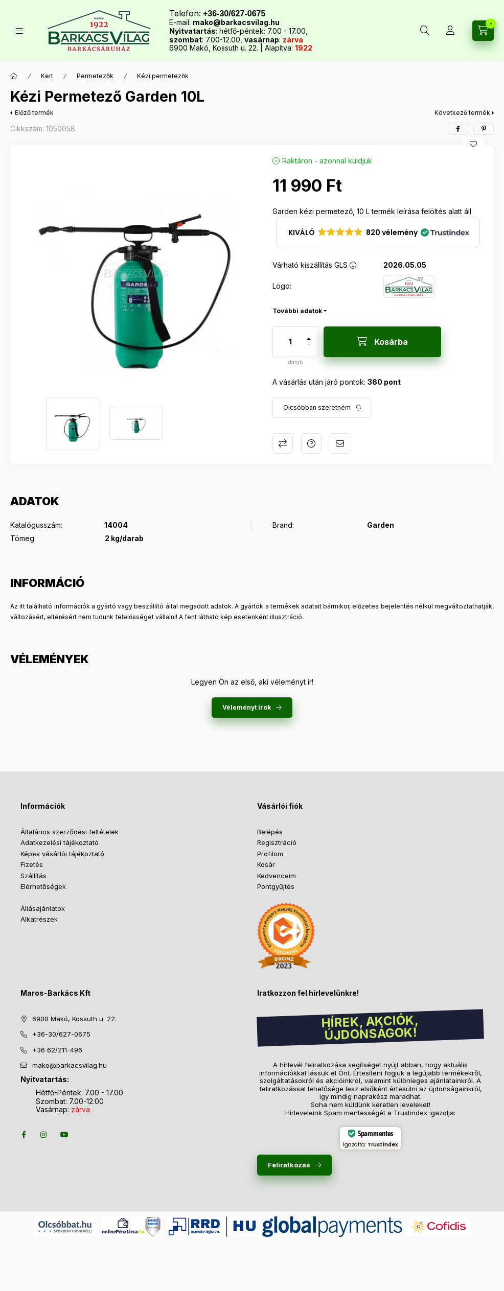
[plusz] (309, 334)
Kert (47, 76)
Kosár (266, 864)
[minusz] (309, 349)
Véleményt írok (246, 707)
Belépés (270, 832)
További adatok (297, 311)
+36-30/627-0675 (61, 1034)
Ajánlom (340, 443)
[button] (136, 271)
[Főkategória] (13, 76)
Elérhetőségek (43, 886)
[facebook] (458, 129)
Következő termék (462, 112)
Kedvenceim (276, 876)
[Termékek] (19, 30)
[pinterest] (483, 129)
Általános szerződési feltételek (69, 832)
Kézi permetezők (163, 76)
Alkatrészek (39, 919)
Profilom (270, 854)
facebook (23, 1134)
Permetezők (95, 76)
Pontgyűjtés (275, 886)
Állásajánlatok (42, 908)
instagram (44, 1134)
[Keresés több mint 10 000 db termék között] (425, 30)
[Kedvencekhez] (473, 144)
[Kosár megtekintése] (483, 30)
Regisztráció (276, 842)
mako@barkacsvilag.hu (236, 22)
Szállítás (33, 876)
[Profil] (450, 30)
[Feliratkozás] (322, 407)
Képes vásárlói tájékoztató (62, 854)
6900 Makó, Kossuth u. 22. (74, 1019)
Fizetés (31, 864)
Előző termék (34, 112)
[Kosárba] (382, 341)
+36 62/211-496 (57, 1050)
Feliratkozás (289, 1165)
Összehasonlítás (282, 443)
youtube (64, 1134)
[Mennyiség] (290, 342)
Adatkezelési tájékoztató (59, 842)
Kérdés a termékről (311, 443)
